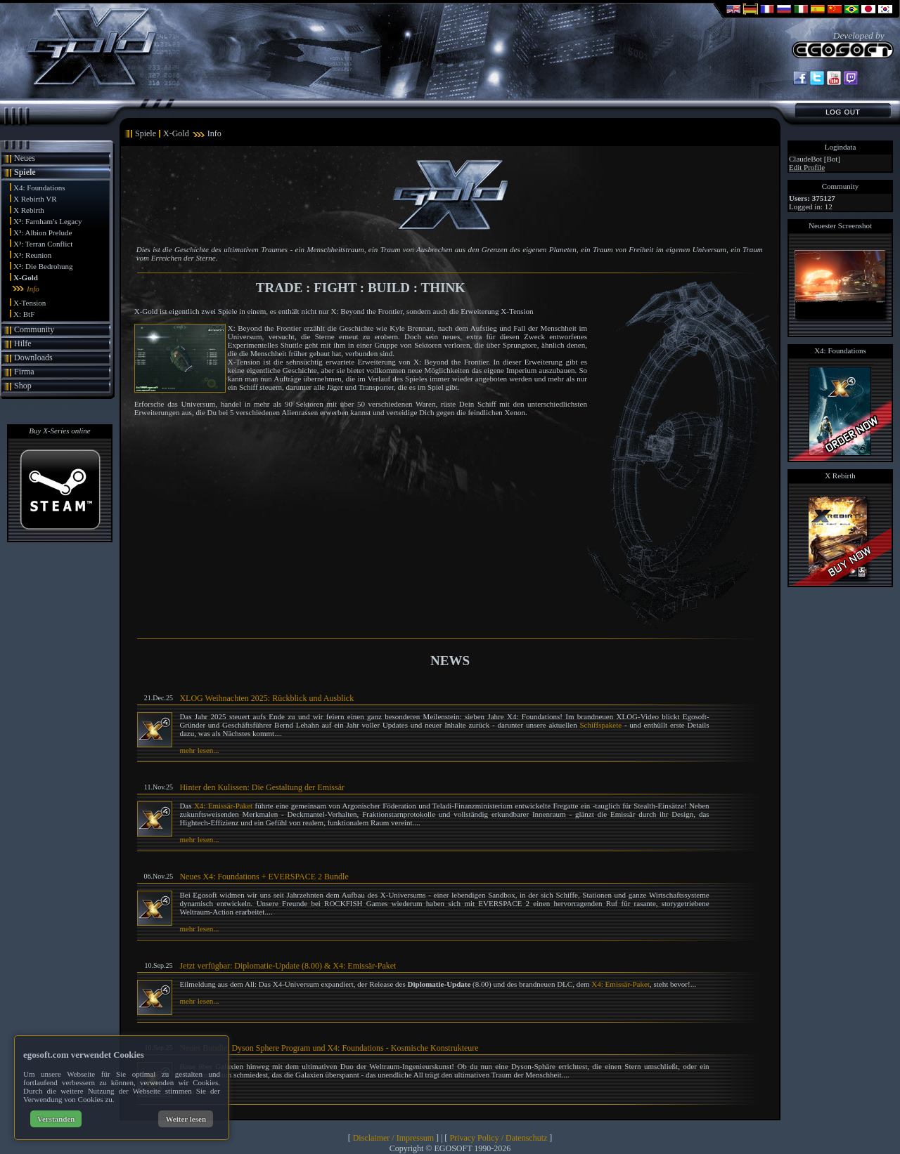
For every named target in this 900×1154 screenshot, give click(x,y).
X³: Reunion (32, 255)
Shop (23, 386)
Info (33, 288)
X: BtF (23, 314)
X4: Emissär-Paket (223, 805)
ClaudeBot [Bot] (814, 159)
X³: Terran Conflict (42, 244)
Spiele (25, 172)
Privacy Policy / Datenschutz (498, 1138)
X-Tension (29, 303)
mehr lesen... (199, 750)
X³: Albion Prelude (42, 232)
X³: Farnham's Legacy (47, 221)
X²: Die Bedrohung (43, 266)
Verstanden (56, 1119)
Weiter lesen (185, 1119)
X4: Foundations (39, 187)
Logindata (840, 147)
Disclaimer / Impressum (393, 1138)
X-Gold (25, 277)
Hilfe (23, 343)
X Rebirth (28, 210)
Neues (24, 158)
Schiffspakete (600, 725)
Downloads (33, 357)
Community (34, 329)
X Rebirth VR (35, 199)
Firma (24, 371)
